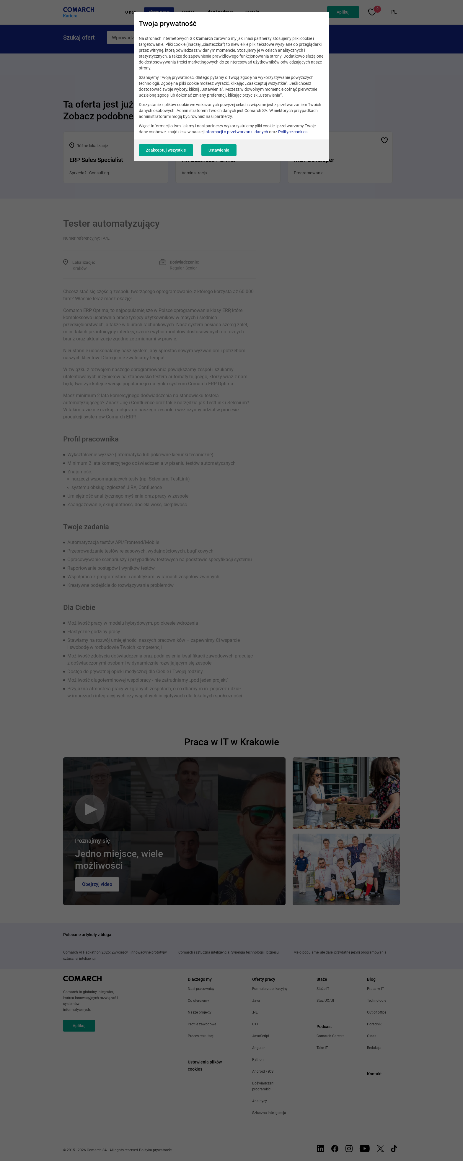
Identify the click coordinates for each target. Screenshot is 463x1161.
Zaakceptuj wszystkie (166, 150)
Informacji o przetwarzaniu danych (236, 131)
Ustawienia (218, 150)
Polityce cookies (292, 131)
